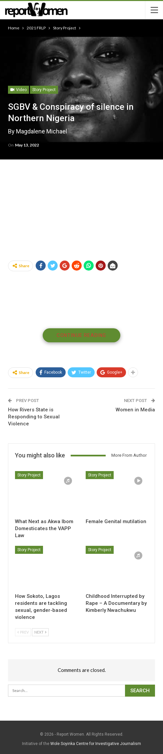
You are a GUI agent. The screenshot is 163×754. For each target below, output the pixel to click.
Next (40, 632)
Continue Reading (81, 335)
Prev (23, 632)
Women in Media (135, 410)
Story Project (44, 89)
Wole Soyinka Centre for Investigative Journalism (95, 743)
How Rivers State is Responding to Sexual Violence (34, 417)
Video (18, 89)
